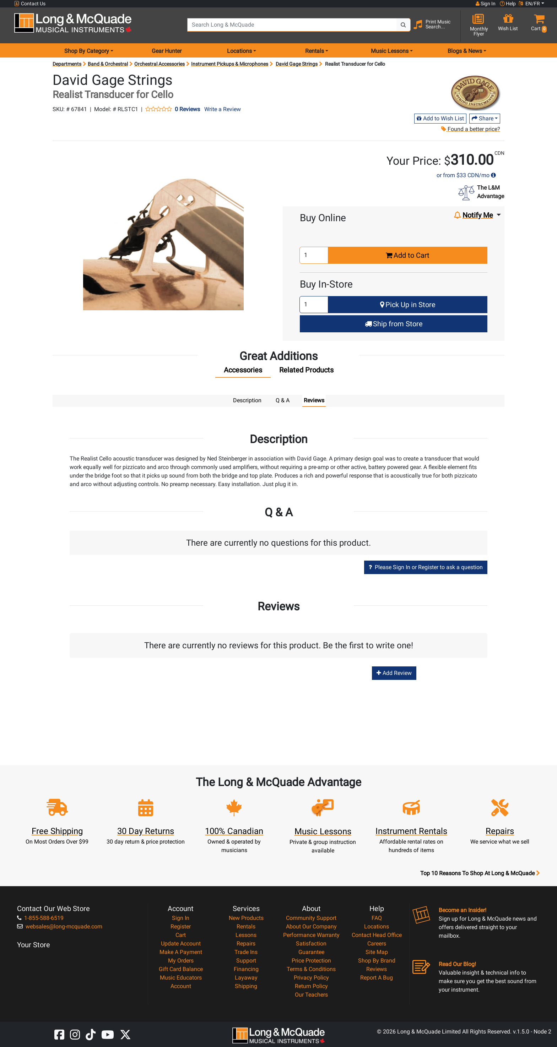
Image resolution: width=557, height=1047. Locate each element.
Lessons (246, 934)
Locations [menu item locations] (239, 51)
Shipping (246, 985)
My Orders (181, 960)
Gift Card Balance (181, 968)
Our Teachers (311, 994)
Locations (376, 926)
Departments (67, 64)
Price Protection (311, 960)
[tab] (243, 372)
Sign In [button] (486, 3)
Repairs (246, 943)
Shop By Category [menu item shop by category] (86, 51)
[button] (537, 25)
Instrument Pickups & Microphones (229, 64)
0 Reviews (187, 109)
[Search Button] (403, 25)
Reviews (376, 968)
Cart (180, 934)
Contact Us (29, 4)
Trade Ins (246, 951)
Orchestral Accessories (159, 64)
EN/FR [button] (529, 3)
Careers (376, 943)
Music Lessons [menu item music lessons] (390, 51)
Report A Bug (376, 977)
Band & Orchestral (108, 64)
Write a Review (222, 109)
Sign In (180, 917)
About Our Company (311, 926)
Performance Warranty (311, 934)
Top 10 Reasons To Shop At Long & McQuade (480, 873)
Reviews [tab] (314, 400)
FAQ (377, 917)
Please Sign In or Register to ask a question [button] (426, 566)
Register (181, 926)
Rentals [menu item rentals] (314, 51)
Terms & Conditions (311, 968)
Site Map (377, 951)
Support (246, 960)
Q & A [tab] (283, 400)
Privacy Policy (311, 977)
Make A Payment (180, 951)
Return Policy (311, 985)
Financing (246, 968)
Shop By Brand (376, 960)
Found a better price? (470, 129)
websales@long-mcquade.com (59, 926)
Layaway (246, 977)
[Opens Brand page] (474, 91)
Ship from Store (394, 324)
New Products (246, 917)
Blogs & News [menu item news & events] (465, 51)
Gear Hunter (167, 51)
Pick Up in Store (408, 304)
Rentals (246, 926)
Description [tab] (247, 400)
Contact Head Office (377, 934)
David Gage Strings (297, 64)
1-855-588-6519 (40, 917)
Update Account (181, 943)
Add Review (394, 672)
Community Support (311, 917)
